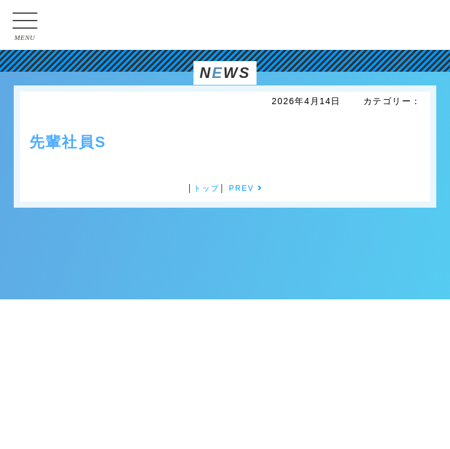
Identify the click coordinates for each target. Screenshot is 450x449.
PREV (246, 188)
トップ (206, 188)
